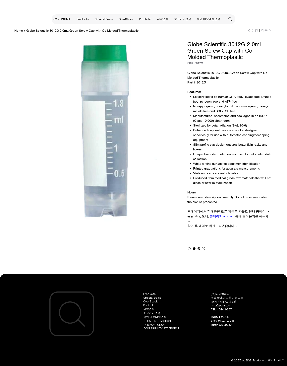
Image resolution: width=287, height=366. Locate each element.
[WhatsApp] (189, 249)
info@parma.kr (220, 305)
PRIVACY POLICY (154, 325)
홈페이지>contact (222, 216)
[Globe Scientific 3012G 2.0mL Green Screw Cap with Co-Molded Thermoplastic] (82, 30)
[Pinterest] (199, 249)
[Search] (230, 19)
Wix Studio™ (276, 360)
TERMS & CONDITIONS (158, 321)
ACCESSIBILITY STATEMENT (161, 328)
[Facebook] (194, 249)
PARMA (65, 19)
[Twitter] (204, 249)
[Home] (18, 30)
